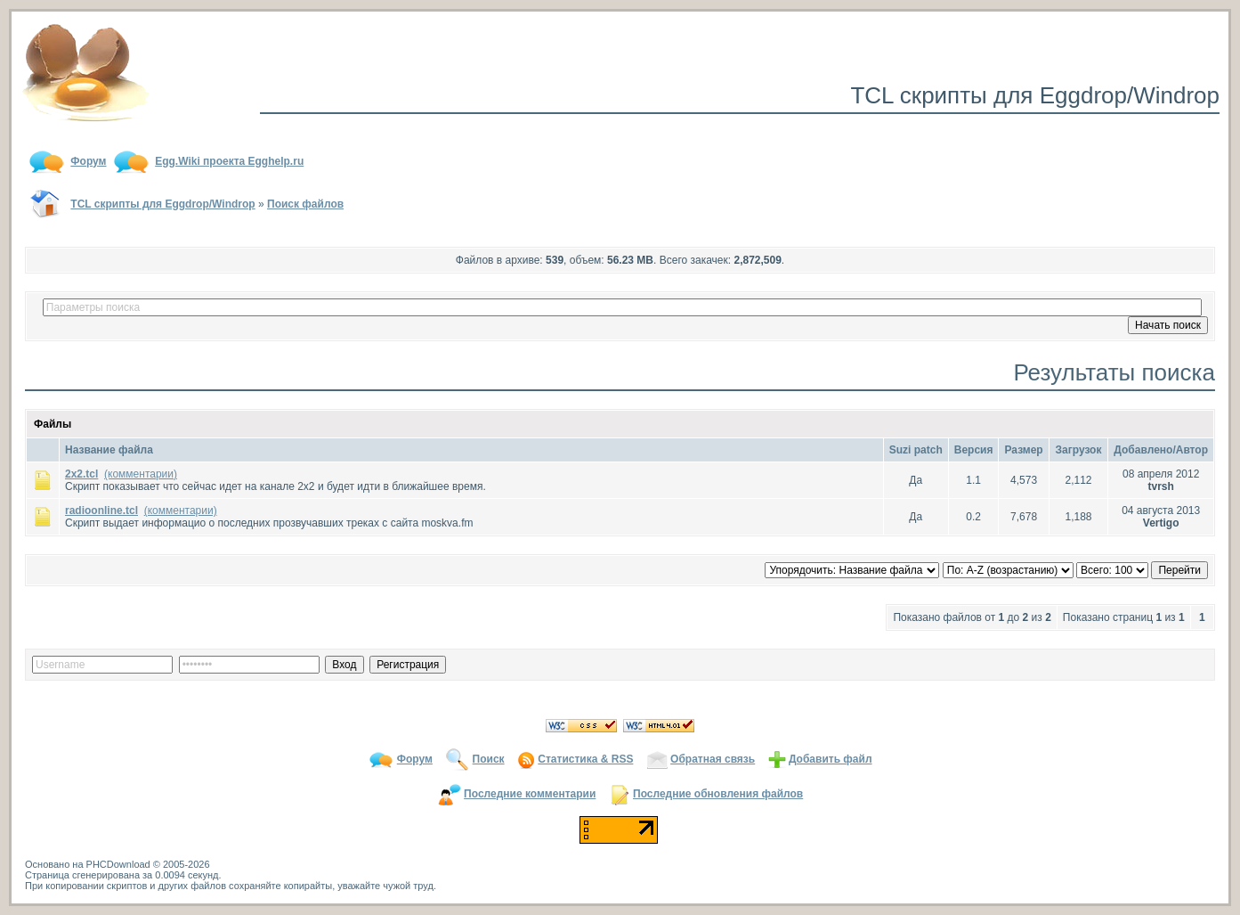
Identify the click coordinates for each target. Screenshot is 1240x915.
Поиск (489, 759)
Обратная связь (712, 759)
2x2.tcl (81, 474)
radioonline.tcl (101, 510)
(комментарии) (140, 474)
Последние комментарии (530, 794)
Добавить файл (830, 759)
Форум (415, 759)
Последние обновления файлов (718, 794)
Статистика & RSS (585, 759)
